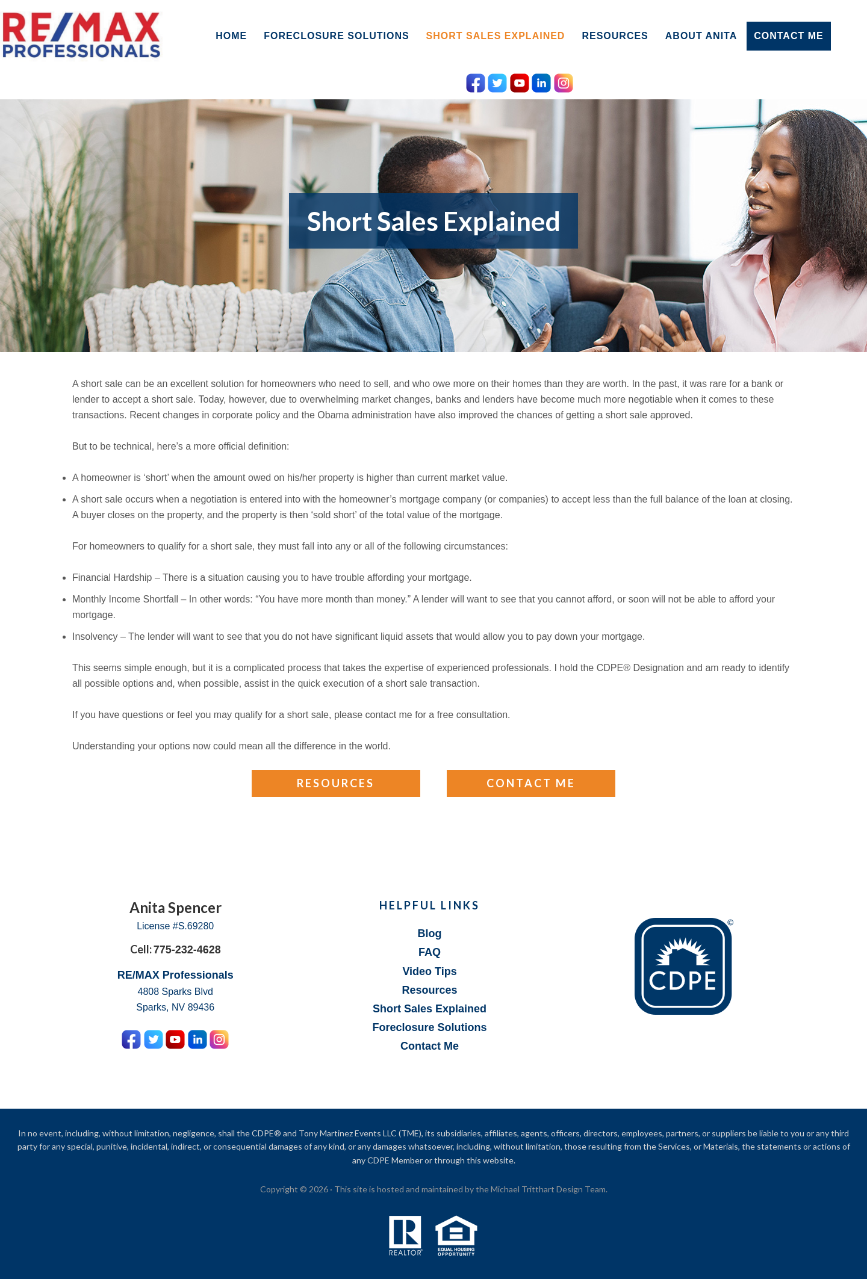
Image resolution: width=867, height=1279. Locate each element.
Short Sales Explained (429, 1009)
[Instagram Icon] (563, 81)
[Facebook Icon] (475, 81)
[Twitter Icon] (497, 81)
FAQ (429, 952)
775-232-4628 (187, 950)
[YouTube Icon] (519, 81)
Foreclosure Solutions (430, 1027)
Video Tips (429, 971)
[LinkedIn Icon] (541, 81)
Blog (430, 934)
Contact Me (531, 783)
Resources (335, 783)
